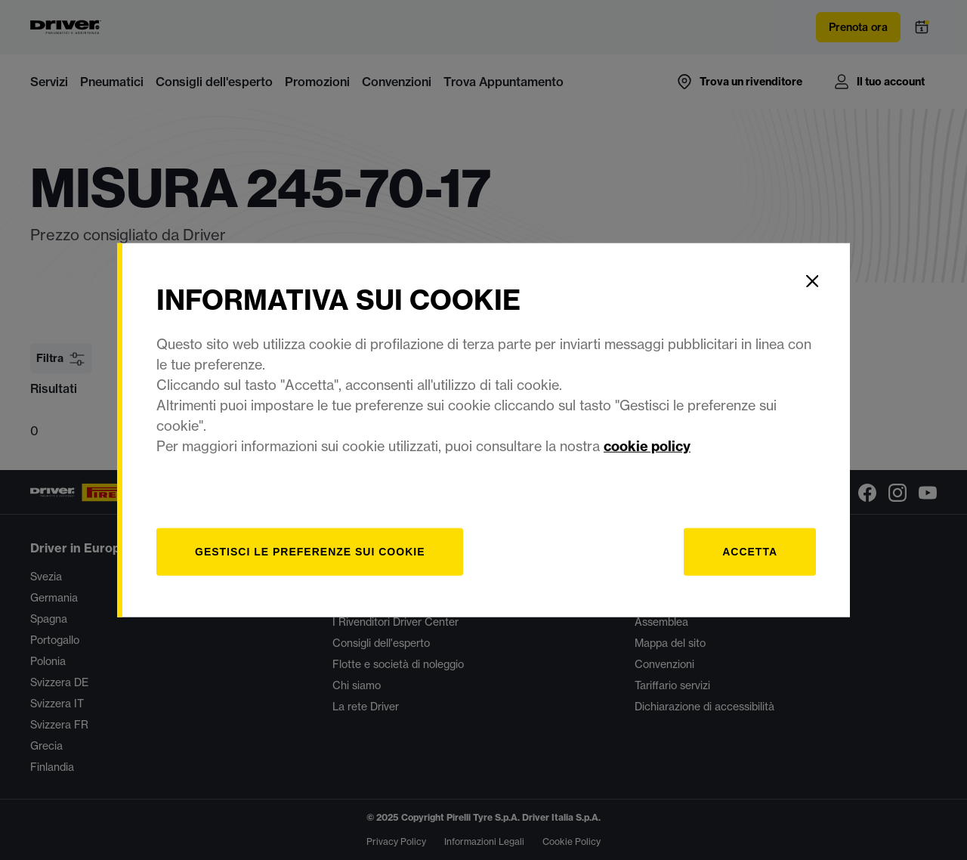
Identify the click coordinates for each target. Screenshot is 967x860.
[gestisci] (309, 551)
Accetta (749, 551)
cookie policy (647, 445)
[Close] (812, 281)
